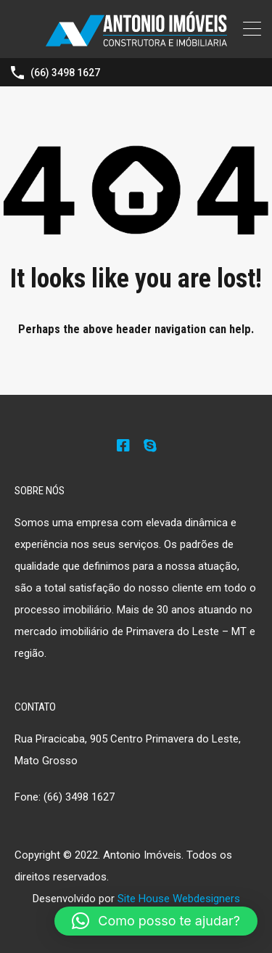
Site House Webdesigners (179, 898)
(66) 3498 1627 (65, 72)
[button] (155, 921)
